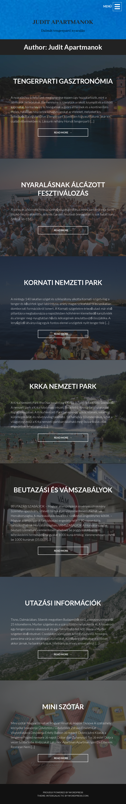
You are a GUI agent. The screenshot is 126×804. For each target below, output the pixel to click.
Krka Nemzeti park (63, 386)
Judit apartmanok (63, 22)
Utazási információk (63, 603)
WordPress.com (78, 795)
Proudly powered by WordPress (63, 792)
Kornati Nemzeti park (63, 282)
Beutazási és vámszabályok (63, 490)
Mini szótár (63, 707)
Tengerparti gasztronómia (63, 81)
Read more (71, 134)
